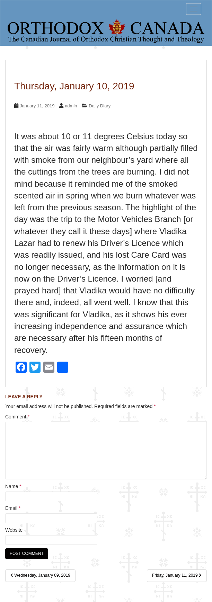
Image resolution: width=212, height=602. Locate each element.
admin (71, 105)
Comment (17, 416)
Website (14, 530)
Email (12, 508)
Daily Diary (100, 105)
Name (13, 486)
